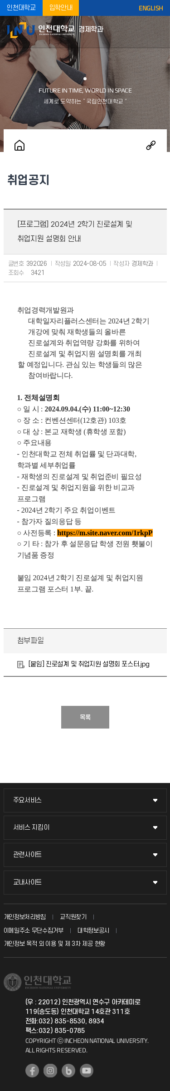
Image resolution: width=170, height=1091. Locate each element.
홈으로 (19, 145)
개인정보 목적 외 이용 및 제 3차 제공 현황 (55, 943)
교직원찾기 (73, 917)
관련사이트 (27, 855)
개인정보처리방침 (25, 917)
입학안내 (61, 8)
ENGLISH (151, 8)
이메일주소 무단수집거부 (33, 930)
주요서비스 (27, 800)
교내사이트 (27, 882)
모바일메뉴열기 (158, 32)
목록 (85, 717)
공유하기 (151, 145)
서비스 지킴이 (31, 828)
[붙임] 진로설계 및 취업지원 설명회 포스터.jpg (89, 664)
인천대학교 (21, 8)
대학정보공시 (93, 930)
